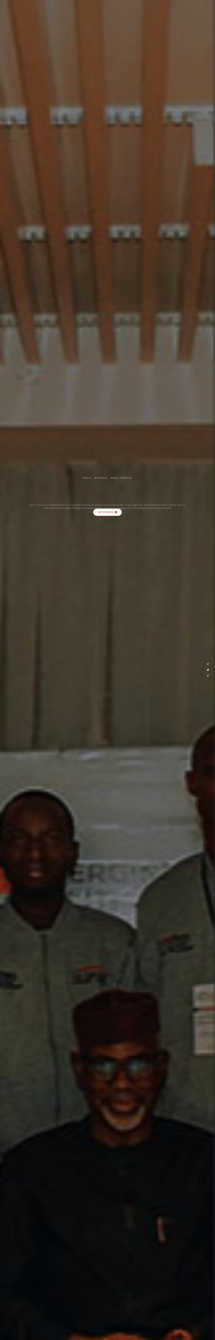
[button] (107, 513)
